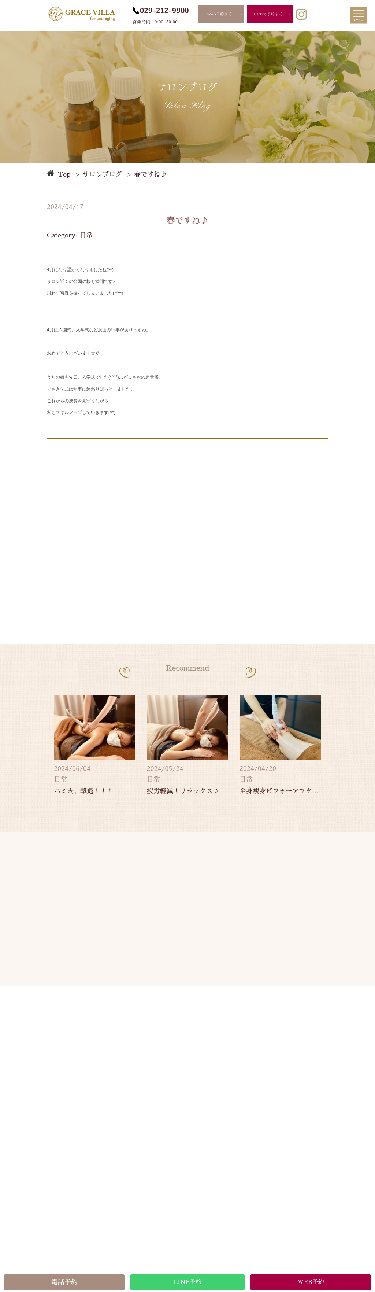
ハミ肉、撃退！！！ (83, 791)
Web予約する (219, 14)
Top (64, 174)
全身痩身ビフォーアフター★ (280, 791)
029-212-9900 (164, 10)
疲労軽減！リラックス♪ (183, 791)
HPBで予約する (268, 14)
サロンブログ (102, 174)
